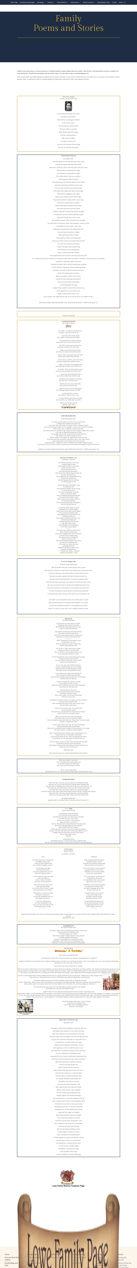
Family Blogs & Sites (103, 2)
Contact (114, 2)
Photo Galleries (62, 2)
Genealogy (40, 2)
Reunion (50, 2)
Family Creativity (88, 2)
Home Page (14, 2)
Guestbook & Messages (27, 2)
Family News (75, 2)
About (121, 2)
